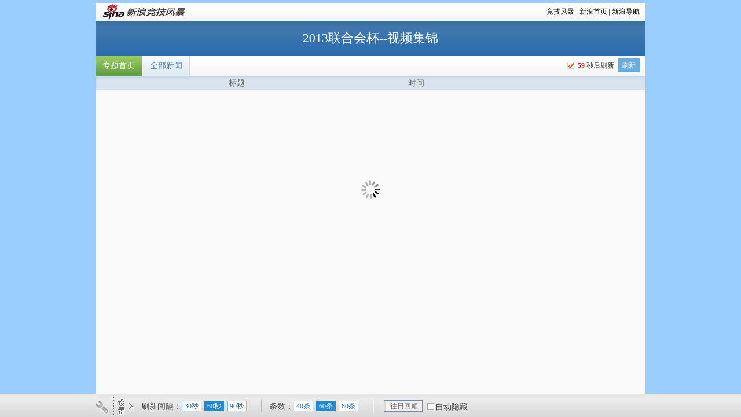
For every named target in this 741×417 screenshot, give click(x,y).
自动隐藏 (451, 407)
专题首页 (118, 65)
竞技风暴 (560, 12)
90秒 (237, 406)
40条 (303, 406)
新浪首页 (593, 12)
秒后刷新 (595, 65)
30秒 (192, 406)
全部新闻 (166, 65)
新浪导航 (626, 12)
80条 (348, 406)
